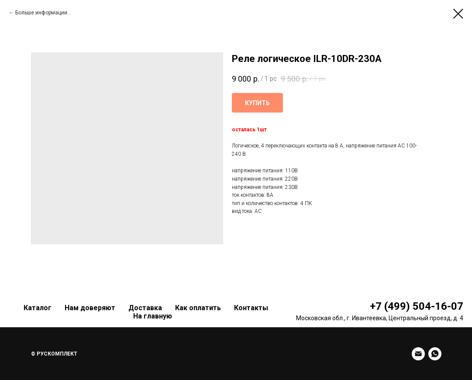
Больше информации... (43, 13)
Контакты (251, 308)
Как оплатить (198, 308)
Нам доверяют (90, 308)
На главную (152, 316)
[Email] (418, 353)
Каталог (38, 308)
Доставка (145, 308)
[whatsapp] (434, 353)
